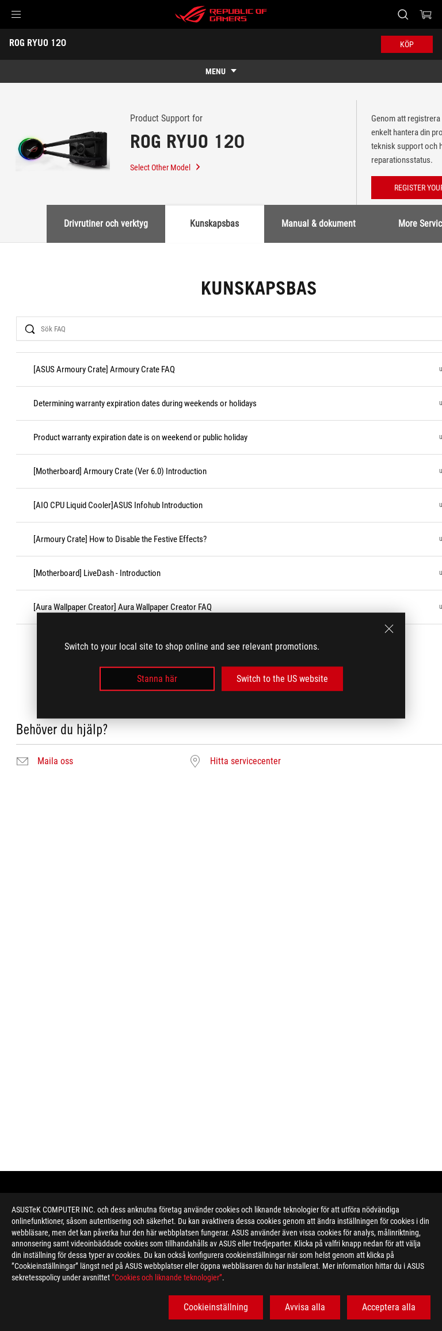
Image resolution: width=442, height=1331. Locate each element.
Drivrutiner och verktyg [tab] (106, 223)
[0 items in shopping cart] (426, 14)
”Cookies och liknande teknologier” (167, 1277)
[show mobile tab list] (221, 71)
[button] (16, 14)
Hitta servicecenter (245, 761)
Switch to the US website (282, 678)
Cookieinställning (216, 1307)
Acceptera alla (389, 1307)
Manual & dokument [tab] (318, 223)
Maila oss (55, 761)
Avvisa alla (305, 1307)
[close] (389, 628)
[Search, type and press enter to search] (402, 14)
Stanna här (157, 678)
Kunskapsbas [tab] (214, 223)
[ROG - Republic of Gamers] (221, 14)
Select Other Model (165, 167)
